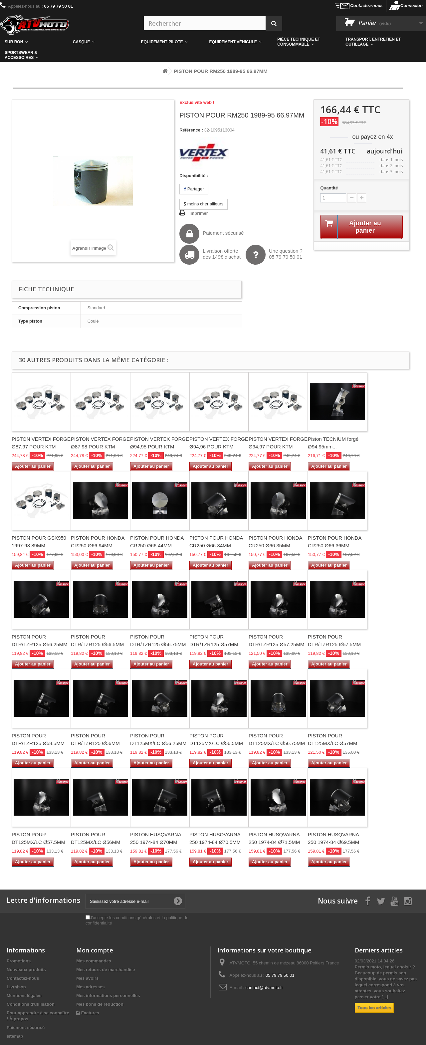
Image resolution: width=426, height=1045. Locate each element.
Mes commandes (93, 960)
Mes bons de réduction (99, 1004)
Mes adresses (90, 986)
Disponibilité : (193, 175)
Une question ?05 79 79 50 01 (274, 255)
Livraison (16, 986)
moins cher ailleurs (203, 203)
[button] (307, 42)
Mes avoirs (87, 978)
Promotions (19, 960)
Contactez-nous (366, 5)
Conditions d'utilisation (31, 1004)
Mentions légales (24, 995)
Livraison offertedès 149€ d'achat (210, 255)
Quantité (329, 187)
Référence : (191, 130)
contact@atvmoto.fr (264, 987)
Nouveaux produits (26, 969)
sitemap (15, 1036)
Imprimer (198, 213)
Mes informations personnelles (108, 995)
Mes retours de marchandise (105, 969)
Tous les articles (374, 1007)
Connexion (411, 5)
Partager (194, 188)
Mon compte (94, 950)
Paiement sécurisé (211, 234)
